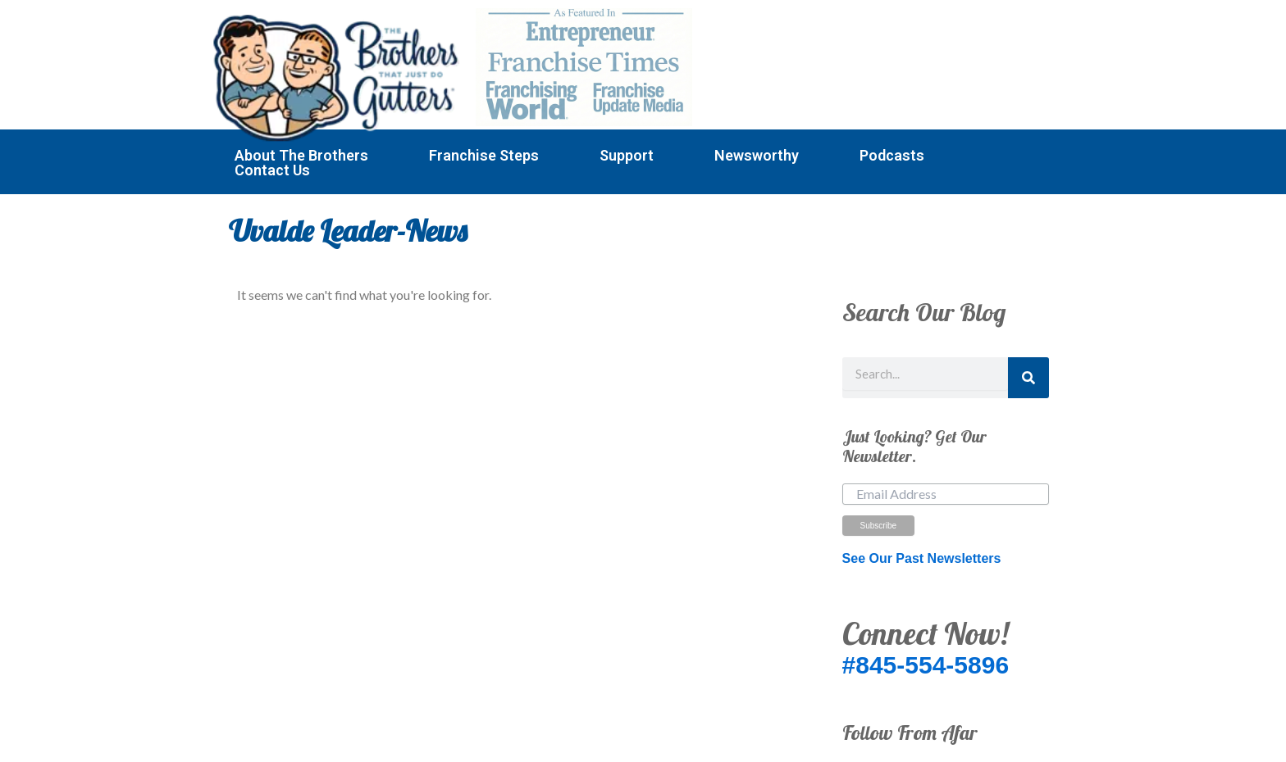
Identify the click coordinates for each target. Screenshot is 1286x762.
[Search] (1028, 377)
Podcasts (892, 155)
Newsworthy (756, 155)
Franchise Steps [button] (484, 155)
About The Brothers (301, 155)
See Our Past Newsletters (921, 558)
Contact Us (272, 170)
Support (627, 155)
